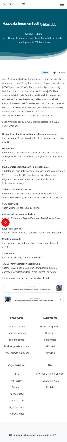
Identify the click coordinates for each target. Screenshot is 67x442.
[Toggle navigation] (62, 4)
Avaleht (28, 33)
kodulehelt (43, 278)
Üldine (38, 33)
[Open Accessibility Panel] (5, 222)
